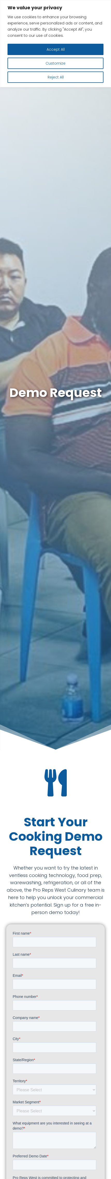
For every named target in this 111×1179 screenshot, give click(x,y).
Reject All (56, 77)
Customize (55, 63)
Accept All (56, 49)
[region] (55, 43)
